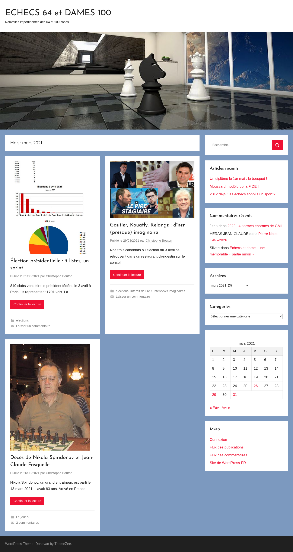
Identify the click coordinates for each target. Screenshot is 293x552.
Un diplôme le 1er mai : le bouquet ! (238, 179)
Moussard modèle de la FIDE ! (234, 186)
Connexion (218, 440)
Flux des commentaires (228, 455)
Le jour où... (24, 517)
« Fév (214, 408)
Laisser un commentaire (33, 326)
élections (22, 320)
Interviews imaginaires (169, 291)
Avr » (226, 408)
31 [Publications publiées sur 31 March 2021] (235, 395)
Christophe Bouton (59, 276)
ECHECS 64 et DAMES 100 (58, 13)
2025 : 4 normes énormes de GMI (254, 226)
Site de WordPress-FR (228, 463)
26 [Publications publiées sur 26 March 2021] (256, 386)
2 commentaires (27, 522)
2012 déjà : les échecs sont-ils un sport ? (243, 194)
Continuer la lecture (27, 304)
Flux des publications (227, 447)
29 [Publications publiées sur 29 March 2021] (214, 395)
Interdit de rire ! (141, 291)
